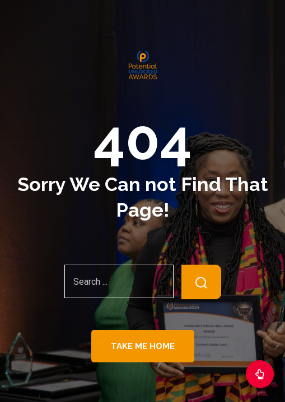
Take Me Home (143, 346)
